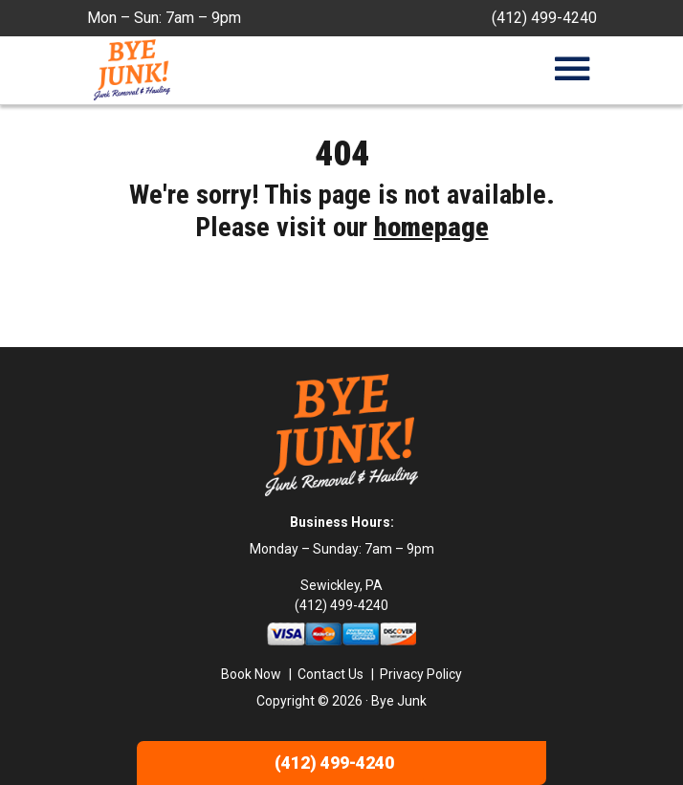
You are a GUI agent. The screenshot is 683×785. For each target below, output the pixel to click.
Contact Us (330, 674)
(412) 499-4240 (544, 18)
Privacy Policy (421, 674)
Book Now (251, 674)
